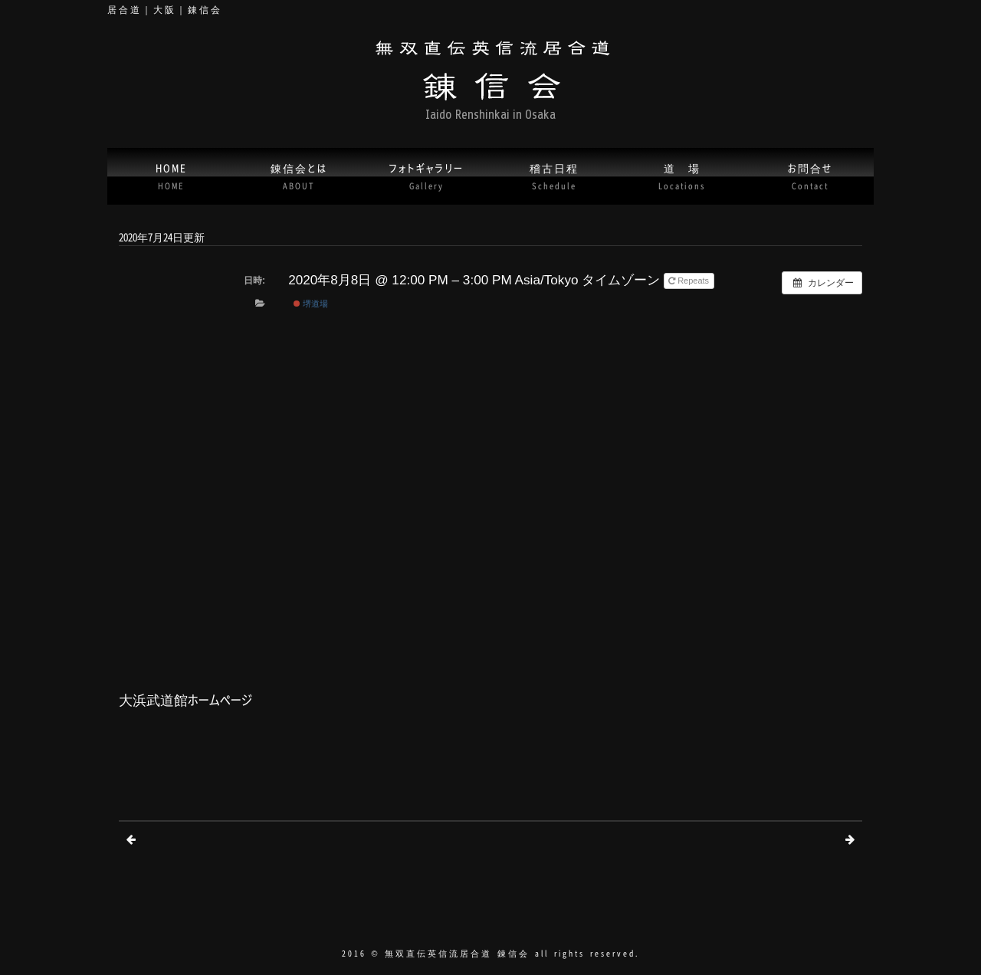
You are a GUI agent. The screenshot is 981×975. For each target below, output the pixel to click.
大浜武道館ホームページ (185, 699)
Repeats (689, 280)
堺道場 (311, 303)
